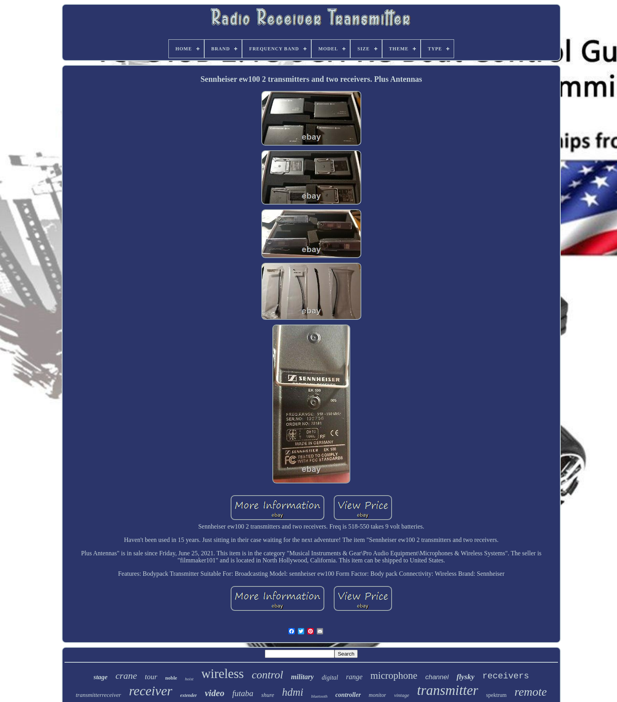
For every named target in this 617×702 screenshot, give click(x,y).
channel (437, 677)
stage (101, 677)
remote (530, 691)
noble (171, 678)
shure (267, 695)
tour (151, 677)
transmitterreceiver (98, 695)
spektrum (496, 695)
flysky (465, 677)
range (354, 677)
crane (126, 676)
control (267, 675)
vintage (401, 695)
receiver (150, 691)
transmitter (447, 690)
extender (188, 695)
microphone (393, 675)
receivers (505, 676)
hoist (189, 678)
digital (329, 677)
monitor (377, 695)
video (214, 693)
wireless (222, 674)
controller (348, 694)
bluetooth (319, 696)
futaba (242, 693)
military (302, 677)
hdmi (292, 692)
